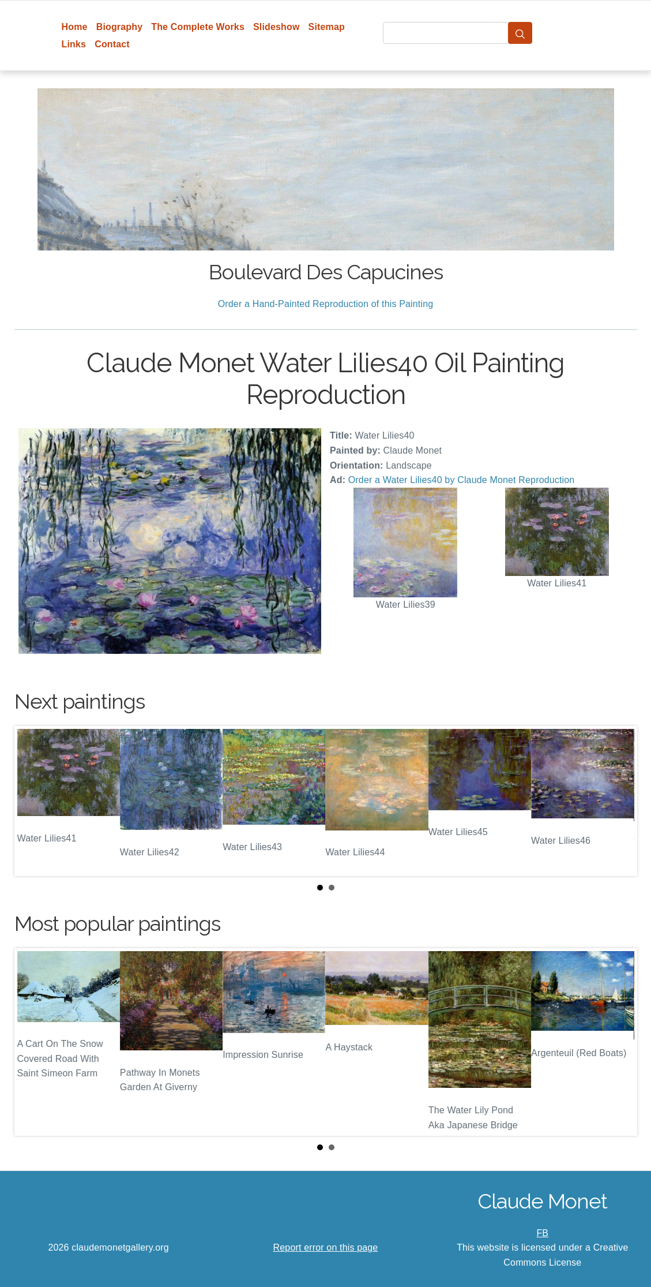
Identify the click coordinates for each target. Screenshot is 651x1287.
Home (75, 27)
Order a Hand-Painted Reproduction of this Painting (326, 304)
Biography (119, 27)
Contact (112, 44)
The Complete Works (197, 27)
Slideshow (276, 27)
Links (74, 44)
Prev (32, 801)
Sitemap (326, 27)
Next (619, 801)
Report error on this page (325, 1247)
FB (542, 1233)
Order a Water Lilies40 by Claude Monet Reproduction (461, 480)
